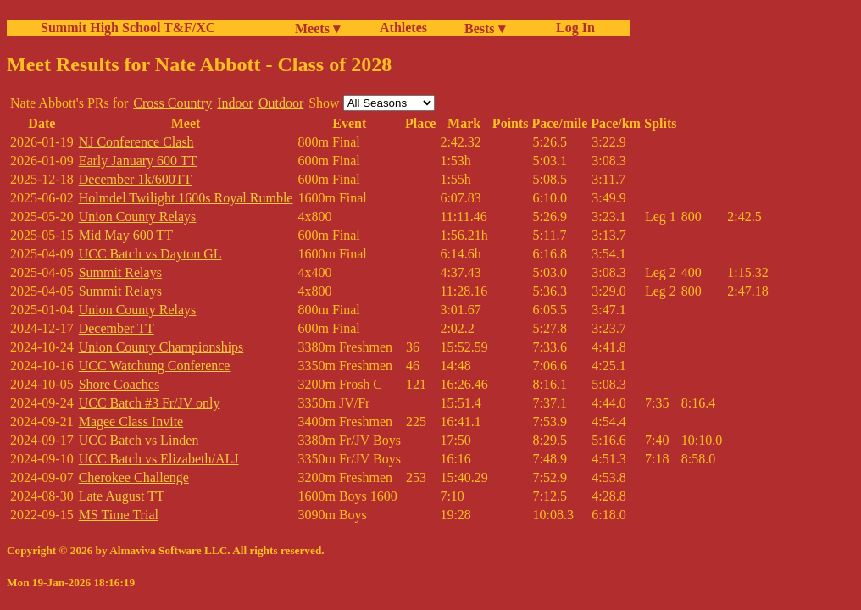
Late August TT (121, 496)
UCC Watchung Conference (155, 365)
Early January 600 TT (138, 160)
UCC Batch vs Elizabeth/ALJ (159, 459)
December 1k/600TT (135, 179)
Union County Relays (138, 216)
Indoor (235, 103)
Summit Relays (120, 272)
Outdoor (280, 103)
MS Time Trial (118, 514)
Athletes (403, 27)
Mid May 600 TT (126, 235)
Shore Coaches (119, 384)
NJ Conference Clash (136, 142)
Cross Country (172, 103)
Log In (572, 27)
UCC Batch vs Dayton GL (150, 254)
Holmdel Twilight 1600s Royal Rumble (186, 198)
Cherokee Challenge (134, 477)
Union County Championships (161, 347)
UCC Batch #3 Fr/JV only (149, 403)
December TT (116, 328)
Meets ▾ (317, 28)
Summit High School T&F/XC (128, 27)
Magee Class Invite (131, 421)
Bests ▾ (484, 28)
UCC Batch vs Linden (139, 440)
